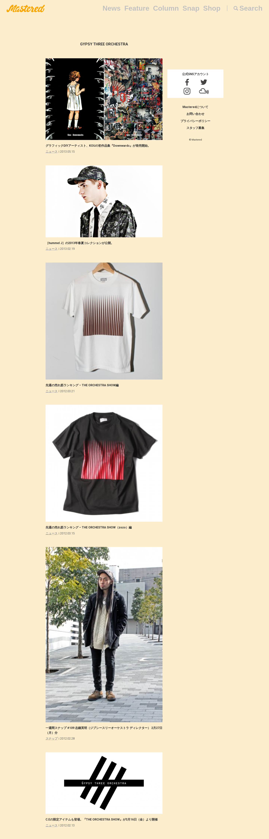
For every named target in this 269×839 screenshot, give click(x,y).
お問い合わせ (195, 114)
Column (166, 8)
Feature (136, 8)
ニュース (52, 151)
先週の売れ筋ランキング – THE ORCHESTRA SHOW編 (82, 385)
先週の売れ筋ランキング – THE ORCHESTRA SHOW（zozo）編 (89, 527)
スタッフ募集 (195, 128)
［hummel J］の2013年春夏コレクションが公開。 (80, 243)
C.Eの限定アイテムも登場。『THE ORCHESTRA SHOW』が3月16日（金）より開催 (102, 819)
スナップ (52, 738)
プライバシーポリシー (195, 121)
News (112, 8)
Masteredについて (195, 107)
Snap (191, 8)
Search (250, 8)
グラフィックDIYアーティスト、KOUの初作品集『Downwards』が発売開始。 (98, 145)
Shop (211, 8)
